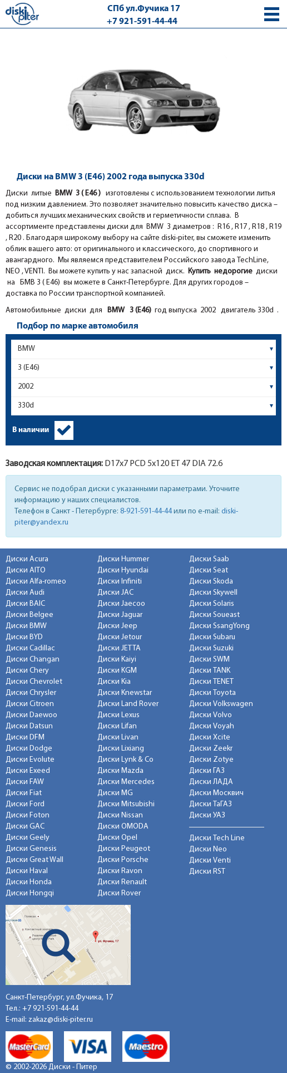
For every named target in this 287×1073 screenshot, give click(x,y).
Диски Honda (29, 882)
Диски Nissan (120, 815)
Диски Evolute (30, 760)
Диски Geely (28, 838)
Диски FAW (25, 782)
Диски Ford (25, 804)
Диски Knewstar (124, 693)
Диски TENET (211, 682)
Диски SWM (209, 659)
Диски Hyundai (123, 570)
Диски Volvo (210, 715)
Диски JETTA (119, 648)
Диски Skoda (211, 581)
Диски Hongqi (30, 893)
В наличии (30, 430)
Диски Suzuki (211, 648)
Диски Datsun (29, 726)
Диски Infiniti (119, 581)
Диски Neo (208, 849)
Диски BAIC (25, 604)
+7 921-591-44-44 (142, 21)
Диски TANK (209, 671)
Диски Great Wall (34, 860)
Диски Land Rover (128, 704)
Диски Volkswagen (221, 704)
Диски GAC (25, 826)
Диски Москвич (216, 793)
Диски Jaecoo (121, 604)
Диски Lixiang (120, 748)
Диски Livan (117, 737)
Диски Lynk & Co (125, 760)
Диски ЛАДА (211, 782)
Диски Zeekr (210, 748)
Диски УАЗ (207, 815)
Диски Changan (33, 659)
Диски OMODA (123, 826)
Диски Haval (27, 871)
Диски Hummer (123, 559)
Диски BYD (24, 637)
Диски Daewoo (31, 715)
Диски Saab (209, 559)
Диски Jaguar (119, 615)
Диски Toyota (212, 693)
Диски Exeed (28, 771)
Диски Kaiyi (116, 659)
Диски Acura (27, 559)
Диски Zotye (211, 760)
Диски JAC (115, 593)
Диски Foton (28, 815)
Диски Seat (208, 570)
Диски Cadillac (30, 648)
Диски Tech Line (217, 838)
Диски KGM (117, 671)
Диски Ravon (119, 871)
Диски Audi (25, 593)
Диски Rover (119, 893)
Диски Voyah (211, 726)
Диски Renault (122, 882)
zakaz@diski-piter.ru (60, 1020)
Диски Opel (117, 838)
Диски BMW (26, 626)
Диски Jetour (119, 637)
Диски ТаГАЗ (210, 804)
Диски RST (207, 872)
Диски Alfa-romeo (36, 581)
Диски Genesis (31, 849)
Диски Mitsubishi (126, 804)
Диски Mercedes (126, 782)
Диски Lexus (118, 715)
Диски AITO (26, 570)
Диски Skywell (213, 593)
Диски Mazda (120, 771)
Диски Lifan (117, 726)
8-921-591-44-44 (146, 511)
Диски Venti (210, 860)
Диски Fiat (24, 793)
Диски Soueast (214, 615)
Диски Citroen (30, 704)
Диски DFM (25, 737)
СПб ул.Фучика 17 (143, 8)
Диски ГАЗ (207, 771)
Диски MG (115, 793)
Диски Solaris (211, 604)
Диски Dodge (29, 748)
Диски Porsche (123, 860)
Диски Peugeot (123, 849)
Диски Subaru (212, 637)
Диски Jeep (117, 626)
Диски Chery (27, 671)
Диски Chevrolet (34, 682)
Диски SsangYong (219, 626)
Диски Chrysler (31, 693)
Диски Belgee (29, 615)
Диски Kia (114, 682)
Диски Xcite (209, 737)
